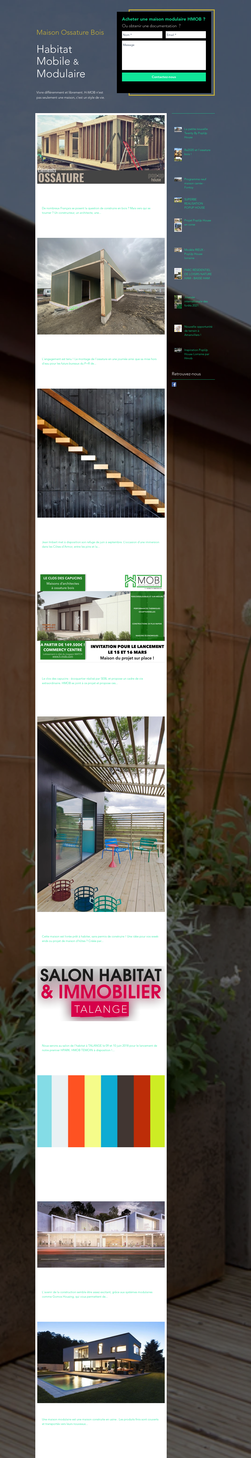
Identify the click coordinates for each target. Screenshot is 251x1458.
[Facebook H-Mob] (174, 384)
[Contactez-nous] (164, 77)
